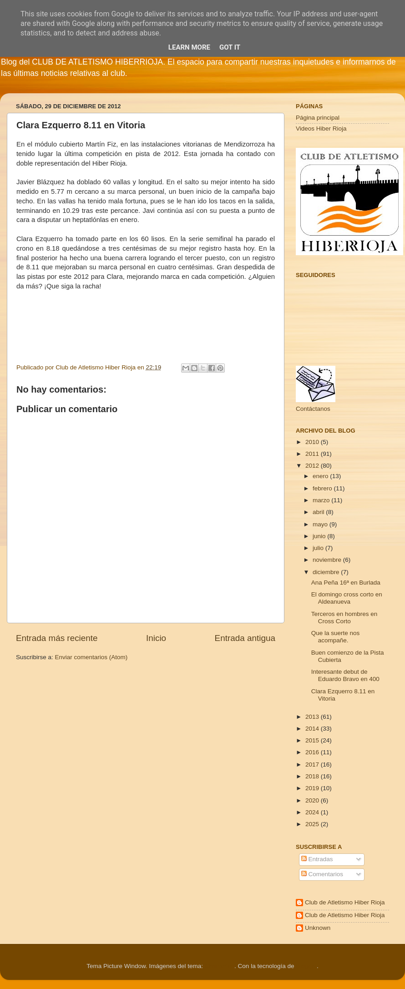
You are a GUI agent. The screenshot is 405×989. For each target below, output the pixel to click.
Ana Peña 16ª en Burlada (345, 582)
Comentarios (322, 874)
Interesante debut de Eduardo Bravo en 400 (345, 675)
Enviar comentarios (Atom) (91, 657)
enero (321, 476)
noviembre (328, 559)
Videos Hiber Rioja (321, 128)
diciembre (327, 572)
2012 (313, 465)
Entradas (317, 859)
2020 (313, 800)
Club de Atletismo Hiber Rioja (345, 902)
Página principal (317, 117)
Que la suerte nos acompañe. (335, 637)
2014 (313, 728)
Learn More (189, 47)
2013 (313, 716)
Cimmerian (219, 966)
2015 (313, 740)
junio (320, 536)
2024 (313, 812)
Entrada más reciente (57, 638)
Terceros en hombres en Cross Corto (344, 618)
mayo (321, 524)
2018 (313, 776)
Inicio (156, 638)
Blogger (306, 966)
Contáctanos (313, 408)
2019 (313, 788)
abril (319, 512)
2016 (313, 752)
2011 (313, 453)
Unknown (317, 927)
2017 (313, 764)
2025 (313, 824)
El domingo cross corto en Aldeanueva (346, 598)
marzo (322, 500)
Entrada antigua (245, 638)
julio (319, 548)
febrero (323, 488)
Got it (229, 47)
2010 (313, 442)
